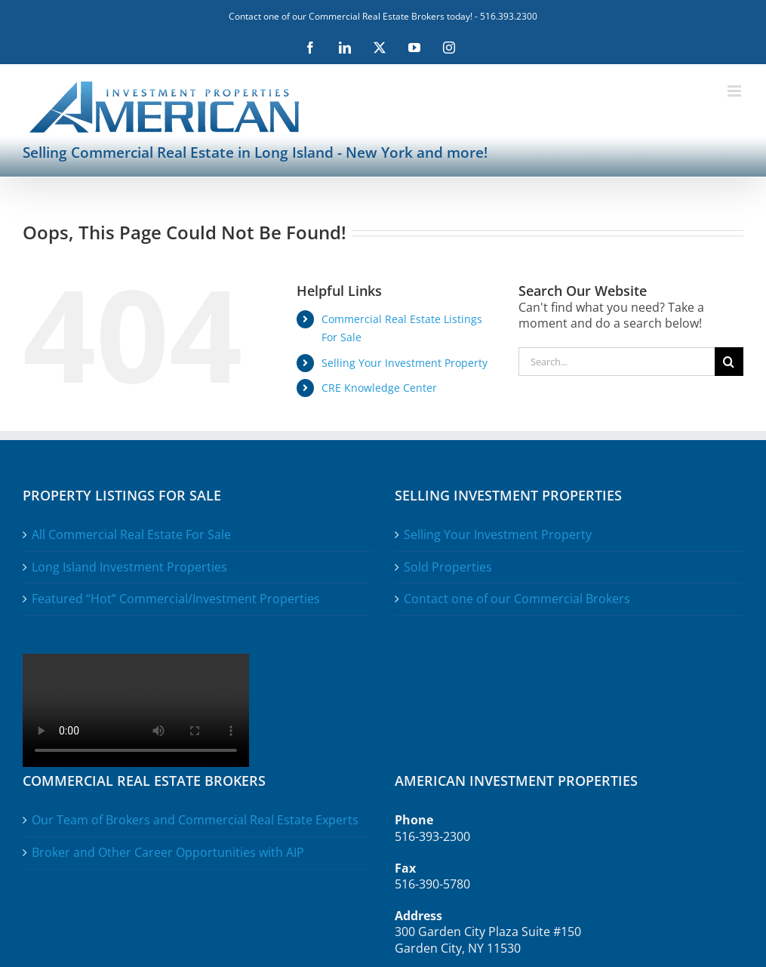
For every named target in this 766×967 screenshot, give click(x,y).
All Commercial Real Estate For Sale (131, 535)
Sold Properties (448, 567)
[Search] (729, 361)
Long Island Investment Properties (129, 567)
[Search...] (616, 361)
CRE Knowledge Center (379, 387)
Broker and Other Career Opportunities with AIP (168, 853)
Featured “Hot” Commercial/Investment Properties (176, 599)
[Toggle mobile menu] (735, 91)
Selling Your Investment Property (404, 363)
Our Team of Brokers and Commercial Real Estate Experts (195, 820)
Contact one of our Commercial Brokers (517, 599)
